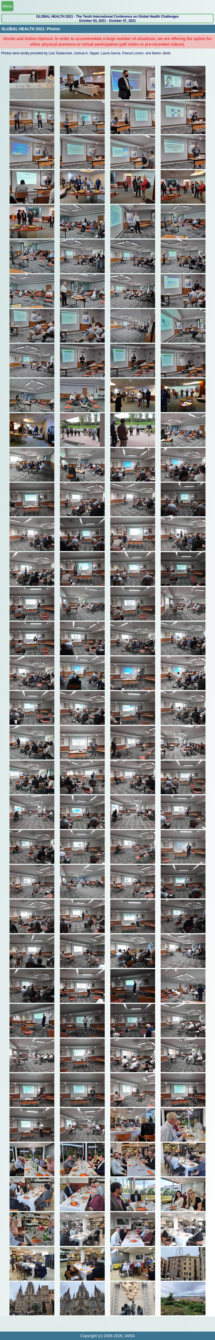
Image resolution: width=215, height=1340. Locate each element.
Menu (7, 6)
